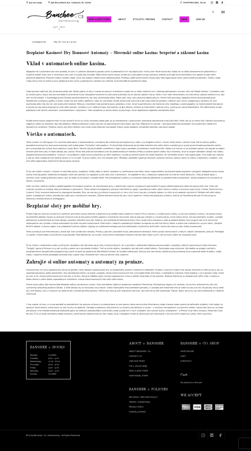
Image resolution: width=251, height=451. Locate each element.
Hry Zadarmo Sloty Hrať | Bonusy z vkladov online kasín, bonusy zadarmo (61, 329)
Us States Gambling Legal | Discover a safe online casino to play (56, 126)
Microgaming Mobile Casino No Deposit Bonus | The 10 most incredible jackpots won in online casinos (74, 176)
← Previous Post (202, 339)
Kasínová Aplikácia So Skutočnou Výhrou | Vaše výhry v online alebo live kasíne (63, 250)
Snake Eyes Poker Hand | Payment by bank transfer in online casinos (58, 96)
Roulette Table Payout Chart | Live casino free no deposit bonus (56, 309)
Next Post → (219, 339)
